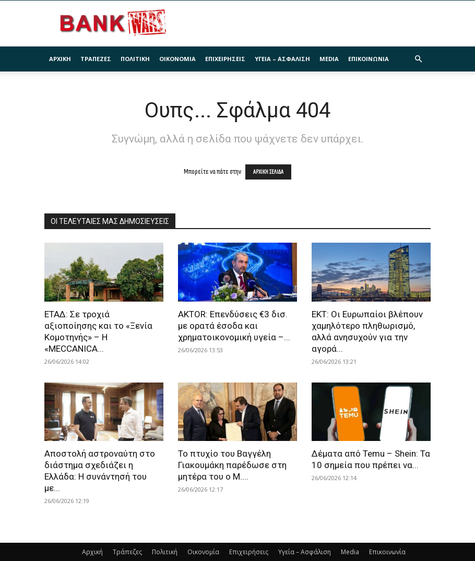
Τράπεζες (95, 59)
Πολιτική (135, 59)
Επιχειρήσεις (225, 59)
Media (329, 59)
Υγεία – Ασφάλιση (282, 59)
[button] (418, 59)
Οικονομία (177, 59)
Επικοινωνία (368, 59)
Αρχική (60, 59)
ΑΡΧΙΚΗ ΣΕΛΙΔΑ (268, 172)
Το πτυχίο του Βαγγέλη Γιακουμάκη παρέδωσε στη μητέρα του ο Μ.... (232, 465)
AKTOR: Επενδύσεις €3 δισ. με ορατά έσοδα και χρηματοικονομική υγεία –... (234, 325)
